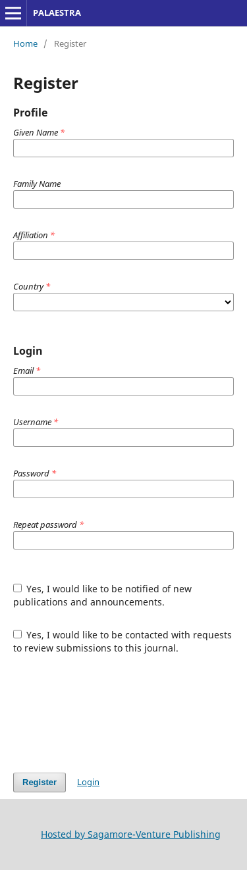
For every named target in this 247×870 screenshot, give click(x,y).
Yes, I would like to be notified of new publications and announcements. (102, 595)
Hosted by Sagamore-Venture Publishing (131, 834)
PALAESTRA (57, 12)
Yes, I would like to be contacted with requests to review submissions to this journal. (123, 641)
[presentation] (113, 713)
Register (39, 782)
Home (25, 43)
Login (88, 782)
